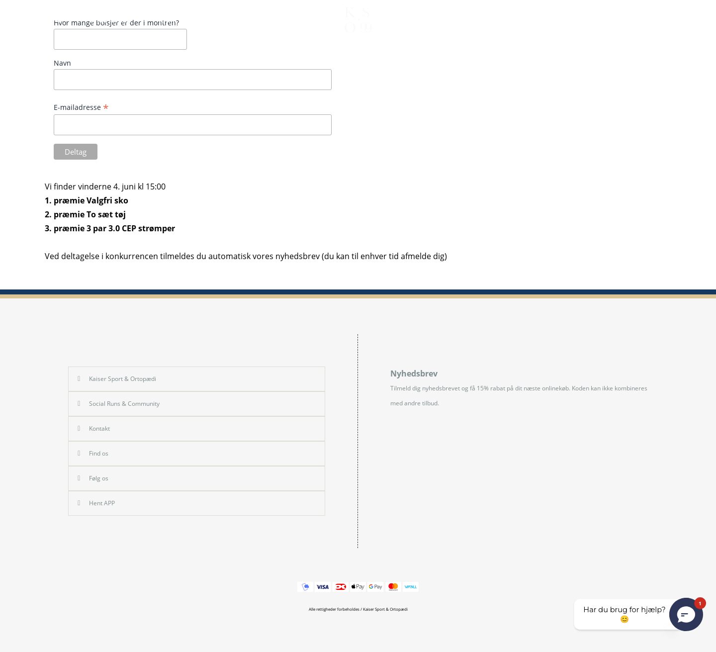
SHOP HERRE (44, 20)
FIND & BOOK (603, 20)
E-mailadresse (81, 107)
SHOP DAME (116, 20)
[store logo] (358, 20)
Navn (62, 63)
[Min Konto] (678, 20)
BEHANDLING (530, 20)
